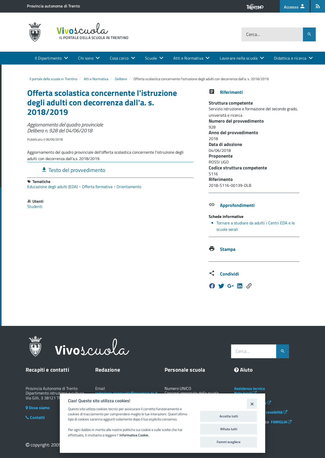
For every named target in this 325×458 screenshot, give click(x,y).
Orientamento (129, 187)
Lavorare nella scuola (238, 58)
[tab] (110, 170)
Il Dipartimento (48, 58)
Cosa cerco (119, 58)
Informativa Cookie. (134, 435)
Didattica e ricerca (290, 58)
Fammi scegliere (229, 441)
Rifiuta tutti (228, 429)
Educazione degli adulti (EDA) (53, 187)
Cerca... (253, 34)
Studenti (34, 206)
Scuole (151, 58)
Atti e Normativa (188, 58)
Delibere (121, 78)
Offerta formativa (97, 187)
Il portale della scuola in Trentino (53, 78)
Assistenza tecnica (249, 388)
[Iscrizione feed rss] (318, 6)
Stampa (227, 249)
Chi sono (85, 58)
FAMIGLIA (281, 422)
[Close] (252, 404)
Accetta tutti (228, 416)
